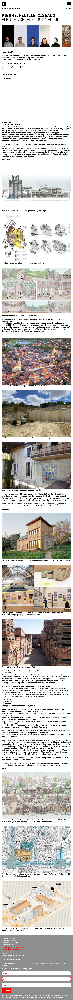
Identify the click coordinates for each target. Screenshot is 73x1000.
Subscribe (6, 990)
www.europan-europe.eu (11, 949)
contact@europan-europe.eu (13, 947)
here (32, 67)
